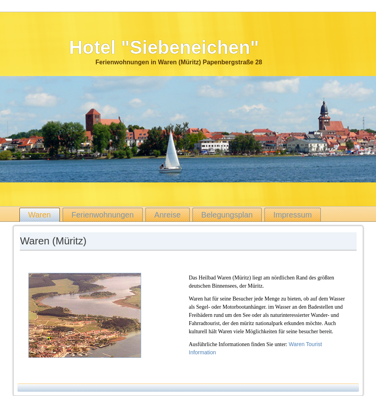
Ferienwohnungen (103, 214)
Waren (39, 214)
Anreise (167, 214)
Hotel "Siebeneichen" (164, 47)
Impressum (292, 214)
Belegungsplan (227, 214)
